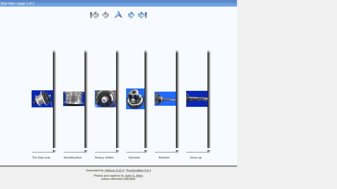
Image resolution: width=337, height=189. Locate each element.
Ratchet (164, 157)
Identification (73, 157)
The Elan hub (41, 157)
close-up (196, 157)
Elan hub (7, 3)
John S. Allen (134, 175)
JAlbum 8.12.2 (114, 170)
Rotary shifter (104, 157)
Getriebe (134, 157)
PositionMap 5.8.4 (138, 170)
